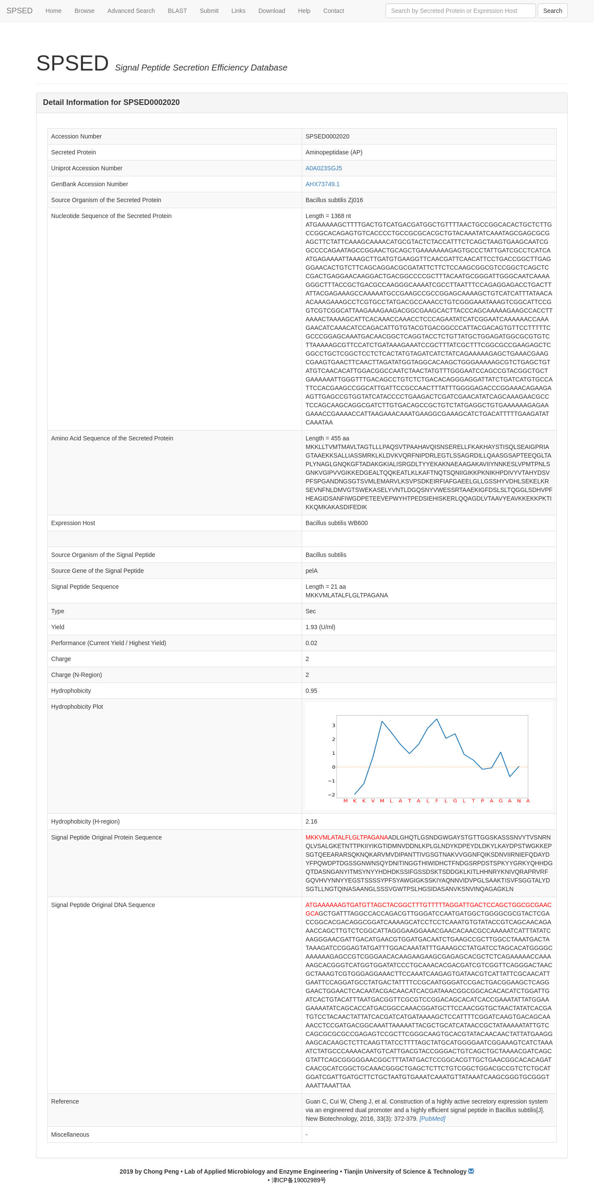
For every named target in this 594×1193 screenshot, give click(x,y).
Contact (333, 10)
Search (552, 10)
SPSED (19, 10)
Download (271, 10)
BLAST (177, 10)
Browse (84, 10)
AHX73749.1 (323, 184)
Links (239, 10)
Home (53, 10)
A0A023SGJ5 (324, 168)
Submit (209, 10)
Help (304, 10)
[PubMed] (431, 1118)
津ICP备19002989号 (299, 1180)
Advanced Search (131, 10)
